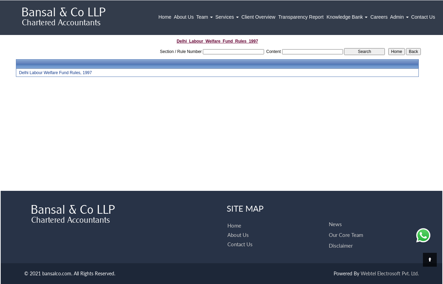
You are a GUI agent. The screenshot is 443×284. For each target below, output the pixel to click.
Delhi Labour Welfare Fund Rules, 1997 (55, 72)
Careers (379, 17)
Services (227, 17)
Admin (399, 17)
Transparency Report (301, 17)
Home (165, 17)
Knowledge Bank (347, 17)
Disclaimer (341, 245)
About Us (184, 17)
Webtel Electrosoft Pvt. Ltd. (390, 273)
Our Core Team (346, 235)
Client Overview (258, 17)
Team (204, 17)
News (335, 224)
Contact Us (423, 17)
